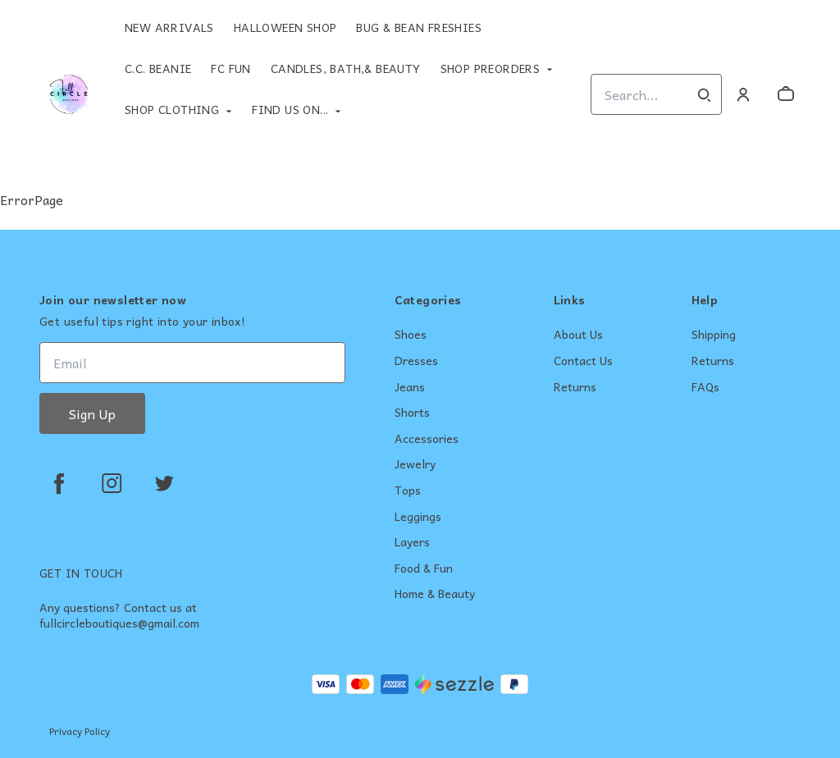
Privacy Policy (79, 731)
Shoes (411, 334)
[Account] (743, 94)
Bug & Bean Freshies (419, 27)
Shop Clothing (172, 109)
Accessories (427, 439)
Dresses (416, 361)
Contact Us (583, 361)
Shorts (412, 412)
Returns (575, 387)
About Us (578, 334)
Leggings (418, 517)
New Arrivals (169, 27)
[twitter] (164, 483)
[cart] (786, 94)
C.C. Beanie (158, 68)
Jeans (410, 387)
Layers (412, 542)
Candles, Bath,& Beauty (346, 68)
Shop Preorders (491, 68)
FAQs (705, 387)
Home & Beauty (435, 594)
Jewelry (415, 464)
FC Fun (230, 68)
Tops (408, 490)
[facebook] (59, 483)
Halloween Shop (285, 27)
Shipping (714, 334)
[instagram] (111, 483)
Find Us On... (290, 109)
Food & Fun (424, 568)
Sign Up (92, 413)
